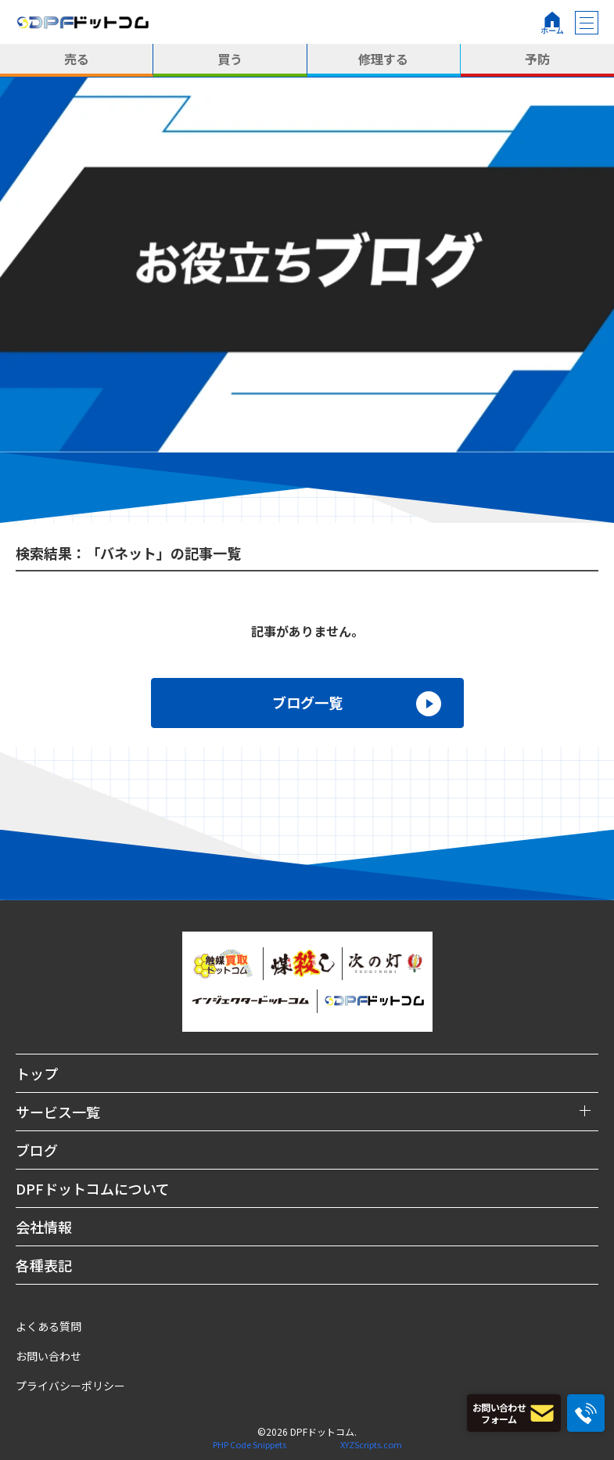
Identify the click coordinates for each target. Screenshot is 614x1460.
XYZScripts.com (371, 1444)
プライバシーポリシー (70, 1385)
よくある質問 (48, 1326)
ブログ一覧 (307, 702)
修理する (383, 58)
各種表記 (44, 1265)
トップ (37, 1073)
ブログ (37, 1150)
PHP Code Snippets (249, 1444)
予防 (537, 58)
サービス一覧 (58, 1111)
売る (76, 58)
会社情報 (44, 1227)
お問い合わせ (48, 1356)
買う (229, 58)
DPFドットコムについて (93, 1188)
